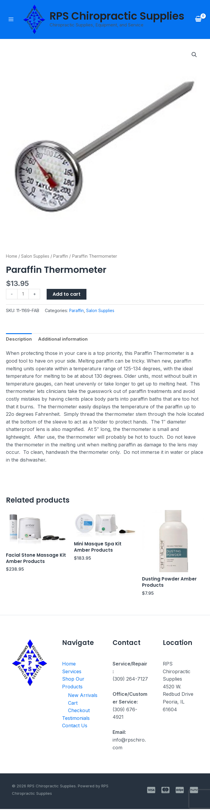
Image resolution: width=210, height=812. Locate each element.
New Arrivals (82, 698)
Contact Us (74, 729)
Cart (73, 706)
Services (71, 674)
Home (12, 256)
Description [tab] (19, 340)
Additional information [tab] (66, 340)
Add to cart (67, 294)
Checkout (79, 713)
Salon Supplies (37, 256)
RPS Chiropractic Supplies (117, 16)
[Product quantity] (23, 294)
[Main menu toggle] (11, 19)
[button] (194, 55)
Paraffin (63, 256)
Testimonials (76, 721)
